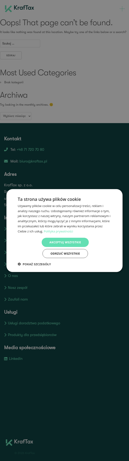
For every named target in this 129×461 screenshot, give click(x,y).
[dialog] (65, 230)
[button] (34, 264)
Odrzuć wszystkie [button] (65, 253)
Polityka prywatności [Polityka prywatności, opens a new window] (58, 231)
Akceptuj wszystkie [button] (65, 242)
